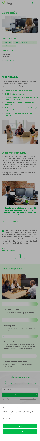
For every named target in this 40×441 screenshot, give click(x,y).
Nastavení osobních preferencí (20, 436)
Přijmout (20, 426)
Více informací (7, 418)
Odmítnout (20, 431)
